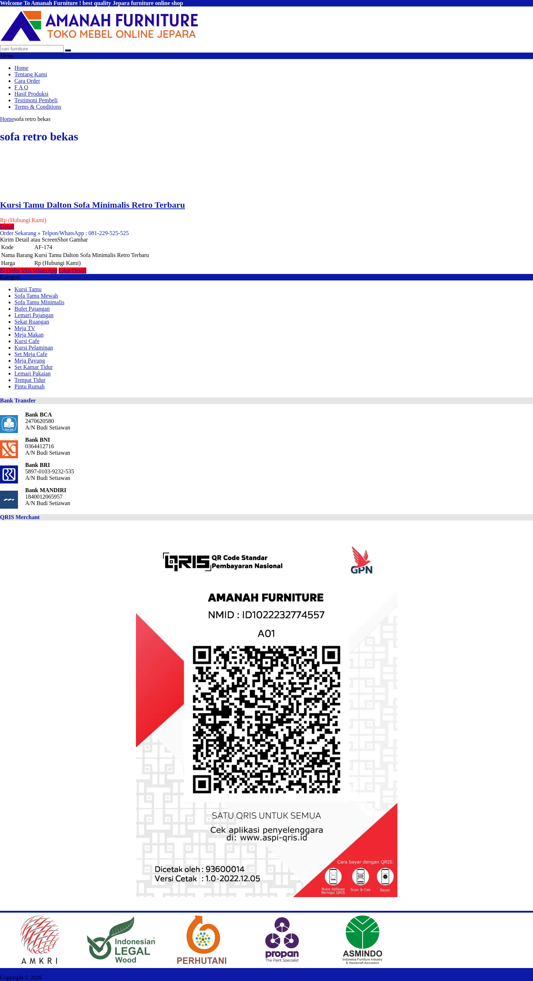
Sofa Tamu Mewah (36, 296)
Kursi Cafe (27, 341)
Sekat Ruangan (31, 322)
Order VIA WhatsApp (28, 270)
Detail (7, 227)
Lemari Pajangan (34, 315)
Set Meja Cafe (30, 354)
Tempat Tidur (29, 380)
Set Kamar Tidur (33, 367)
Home (21, 68)
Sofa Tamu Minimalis (39, 302)
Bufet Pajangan (32, 309)
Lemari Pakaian (32, 373)
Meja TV (24, 328)
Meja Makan (29, 335)
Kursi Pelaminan (33, 348)
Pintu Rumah (29, 386)
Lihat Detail (72, 270)
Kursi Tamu (27, 289)
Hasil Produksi (31, 94)
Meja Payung (29, 360)
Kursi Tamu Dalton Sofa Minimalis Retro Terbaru (92, 205)
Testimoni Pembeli (36, 100)
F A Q (21, 87)
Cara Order (27, 81)
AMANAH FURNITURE (73, 978)
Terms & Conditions (37, 107)
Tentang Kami (30, 74)
